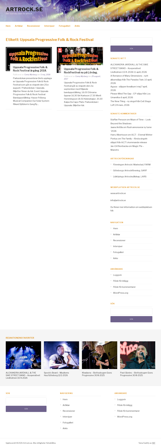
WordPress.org (120, 293)
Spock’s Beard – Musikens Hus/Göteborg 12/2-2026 (56, 374)
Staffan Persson (118, 119)
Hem (8, 26)
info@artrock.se (118, 200)
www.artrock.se (118, 193)
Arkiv (77, 26)
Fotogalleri (64, 26)
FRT (153, 443)
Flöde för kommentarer (124, 287)
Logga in (117, 275)
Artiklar (19, 26)
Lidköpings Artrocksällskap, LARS (129, 176)
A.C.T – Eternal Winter (141, 134)
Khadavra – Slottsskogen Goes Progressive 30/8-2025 (97, 374)
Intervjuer (49, 26)
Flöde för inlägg (120, 281)
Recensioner (33, 26)
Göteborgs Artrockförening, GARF (130, 170)
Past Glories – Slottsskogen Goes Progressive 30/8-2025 (136, 374)
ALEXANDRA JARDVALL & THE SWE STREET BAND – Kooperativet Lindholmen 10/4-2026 (129, 68)
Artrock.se (24, 9)
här (111, 210)
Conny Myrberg (30, 75)
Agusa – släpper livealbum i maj (125, 86)
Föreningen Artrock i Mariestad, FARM (132, 164)
